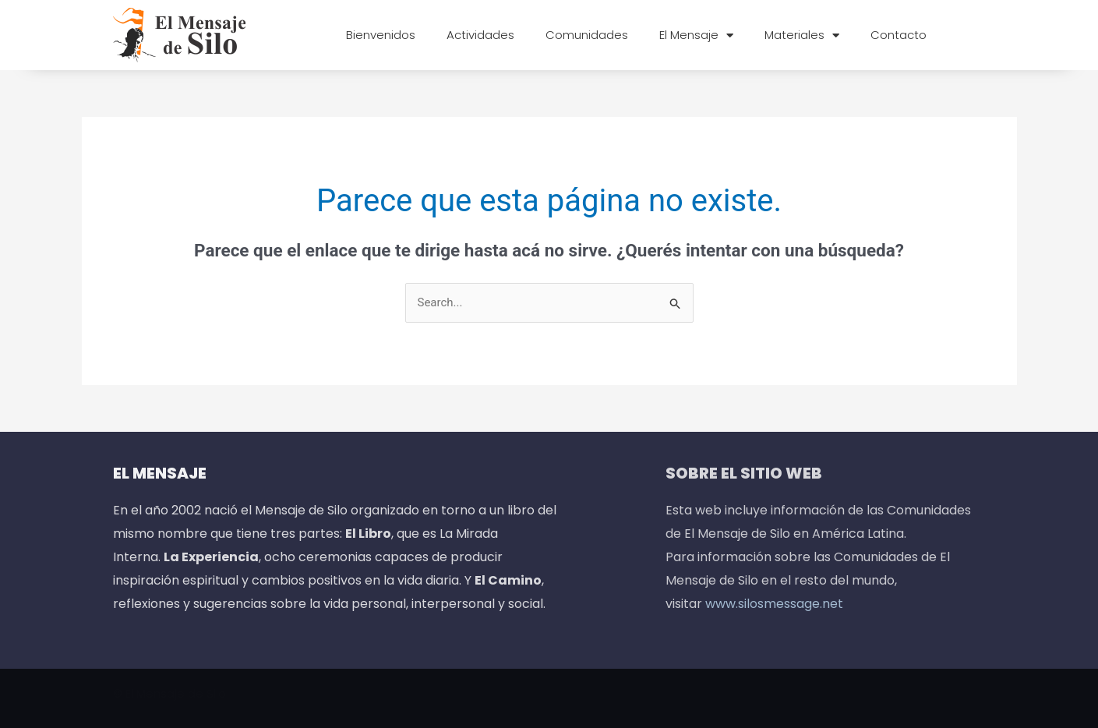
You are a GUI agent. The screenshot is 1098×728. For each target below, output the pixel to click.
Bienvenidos (380, 35)
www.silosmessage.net (774, 604)
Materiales (801, 35)
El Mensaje (696, 35)
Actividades (480, 35)
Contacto (898, 35)
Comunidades (586, 35)
